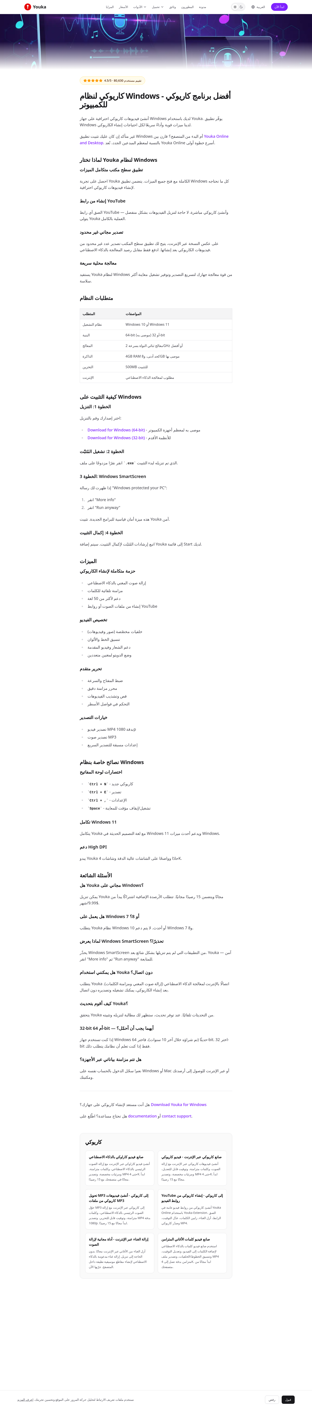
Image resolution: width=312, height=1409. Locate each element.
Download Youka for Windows (178, 1104)
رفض (272, 1400)
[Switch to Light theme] (235, 7)
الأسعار (123, 7)
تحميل (158, 7)
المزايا (110, 7)
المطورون (187, 7)
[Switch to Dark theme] (241, 7)
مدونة (202, 7)
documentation (142, 1116)
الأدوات (140, 7)
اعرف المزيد (25, 1400)
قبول (288, 1400)
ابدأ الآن (279, 7)
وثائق (172, 7)
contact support (177, 1116)
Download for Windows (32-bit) (116, 437)
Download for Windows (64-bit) (116, 429)
